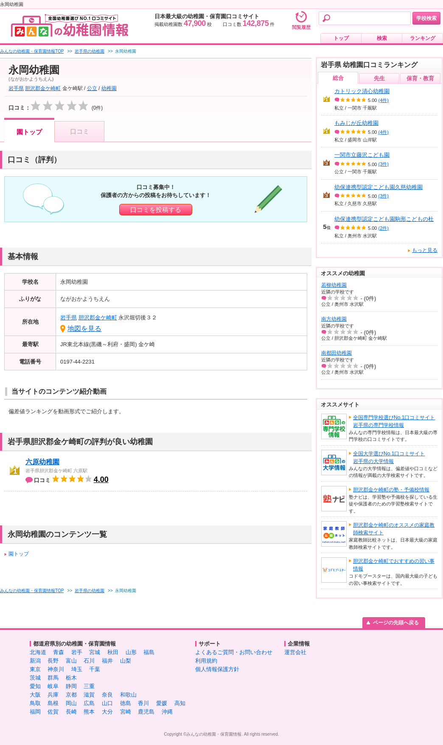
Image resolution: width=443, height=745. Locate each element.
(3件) (384, 163)
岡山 (71, 703)
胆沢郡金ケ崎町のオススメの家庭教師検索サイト (394, 529)
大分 (107, 711)
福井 (107, 661)
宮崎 (125, 711)
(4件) (384, 100)
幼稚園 (109, 88)
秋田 (112, 652)
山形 (131, 652)
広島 (89, 703)
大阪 (35, 694)
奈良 (107, 694)
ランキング (422, 38)
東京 (35, 669)
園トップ (29, 131)
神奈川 (56, 669)
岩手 (76, 652)
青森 (58, 652)
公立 (92, 88)
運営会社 (295, 652)
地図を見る (84, 328)
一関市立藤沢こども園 (362, 155)
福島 (148, 652)
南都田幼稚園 (336, 353)
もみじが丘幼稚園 (356, 123)
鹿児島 (146, 711)
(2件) (384, 228)
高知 (179, 703)
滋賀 (89, 694)
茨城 (35, 677)
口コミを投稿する (155, 209)
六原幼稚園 (42, 462)
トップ (341, 38)
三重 (89, 686)
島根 (53, 703)
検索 (382, 38)
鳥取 (35, 703)
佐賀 (53, 711)
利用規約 (206, 661)
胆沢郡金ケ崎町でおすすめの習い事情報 (394, 565)
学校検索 (426, 18)
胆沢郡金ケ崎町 (43, 88)
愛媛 (161, 703)
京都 (71, 694)
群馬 (53, 677)
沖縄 (167, 711)
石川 (89, 661)
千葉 (94, 669)
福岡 (35, 711)
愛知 (35, 686)
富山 (71, 661)
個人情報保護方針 (217, 669)
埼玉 (76, 669)
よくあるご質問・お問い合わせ (233, 652)
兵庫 (53, 694)
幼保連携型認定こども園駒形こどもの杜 (384, 219)
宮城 (94, 652)
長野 (53, 661)
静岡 (71, 686)
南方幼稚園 (334, 319)
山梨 (125, 661)
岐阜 (53, 686)
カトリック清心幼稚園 (362, 91)
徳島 (125, 703)
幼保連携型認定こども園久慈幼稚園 (378, 187)
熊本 (89, 711)
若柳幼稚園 (334, 285)
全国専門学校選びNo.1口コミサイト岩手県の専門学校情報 (394, 421)
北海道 (38, 652)
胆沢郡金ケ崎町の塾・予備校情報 (391, 490)
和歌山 (128, 694)
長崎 (71, 711)
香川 (143, 703)
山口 (107, 703)
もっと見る (424, 250)
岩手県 (16, 88)
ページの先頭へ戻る (396, 623)
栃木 (71, 677)
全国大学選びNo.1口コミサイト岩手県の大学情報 (389, 457)
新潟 (35, 661)
